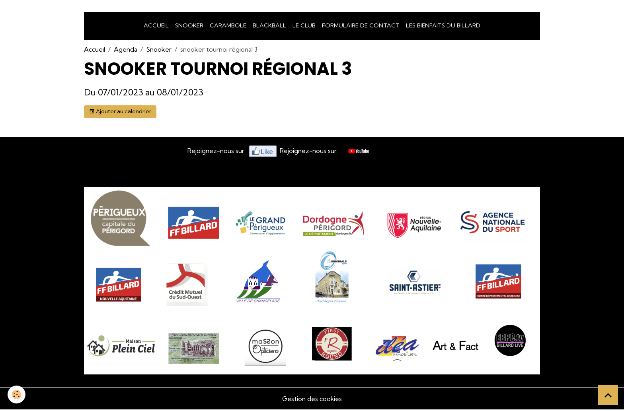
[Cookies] (17, 394)
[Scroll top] (608, 395)
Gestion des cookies (312, 400)
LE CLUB (304, 27)
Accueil (156, 27)
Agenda (125, 51)
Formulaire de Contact (361, 27)
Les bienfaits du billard (443, 27)
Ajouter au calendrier (120, 113)
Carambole (228, 27)
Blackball (269, 27)
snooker (189, 27)
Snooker (159, 51)
